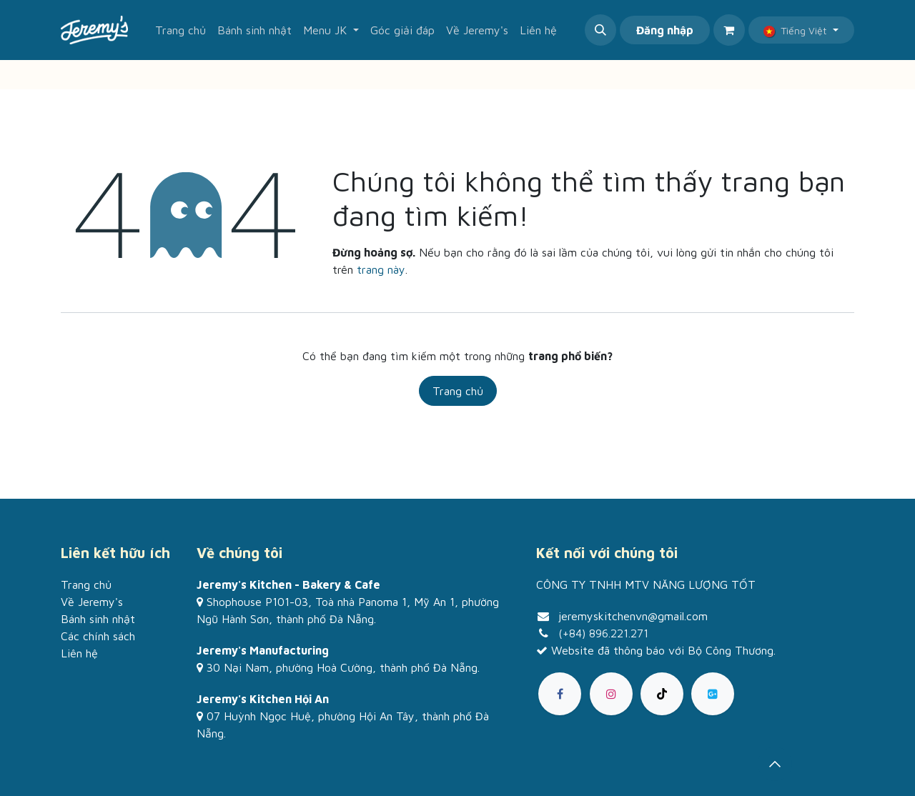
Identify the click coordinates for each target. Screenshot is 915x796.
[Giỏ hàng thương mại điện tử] (729, 30)
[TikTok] (661, 693)
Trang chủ (457, 390)
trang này (381, 269)
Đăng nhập (664, 30)
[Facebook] (559, 693)
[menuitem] (180, 30)
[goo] (712, 693)
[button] (600, 30)
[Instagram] (611, 693)
